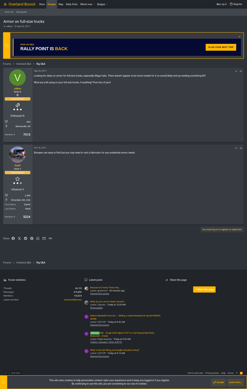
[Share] (235, 71)
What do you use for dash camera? (107, 301)
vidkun (9, 26)
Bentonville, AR (23, 126)
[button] (94, 4)
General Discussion (99, 293)
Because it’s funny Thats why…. (105, 287)
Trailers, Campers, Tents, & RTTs (106, 342)
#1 (240, 71)
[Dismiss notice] (239, 37)
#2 (240, 148)
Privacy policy (212, 373)
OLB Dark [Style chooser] (15, 373)
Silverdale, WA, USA (21, 200)
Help (223, 373)
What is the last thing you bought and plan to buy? (114, 350)
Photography (96, 308)
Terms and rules (195, 373)
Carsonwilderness (73, 299)
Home (231, 373)
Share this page (204, 289)
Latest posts (96, 280)
